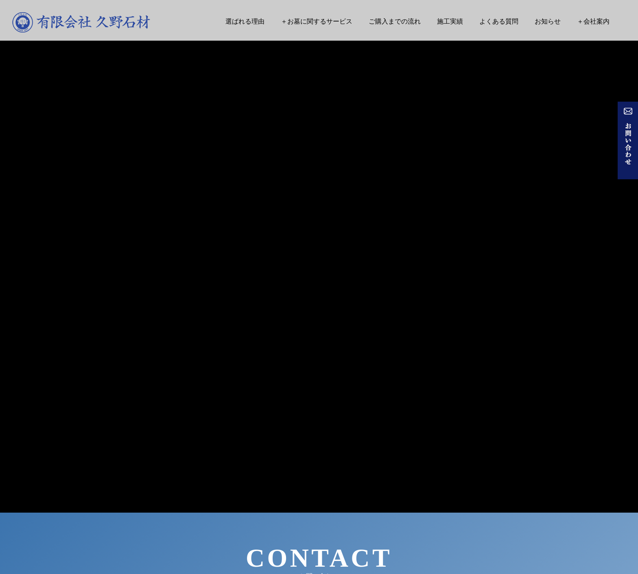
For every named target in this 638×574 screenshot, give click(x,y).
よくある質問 (498, 21)
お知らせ (548, 21)
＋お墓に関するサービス (316, 21)
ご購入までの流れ (395, 21)
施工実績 (450, 21)
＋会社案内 (593, 21)
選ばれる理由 (244, 21)
